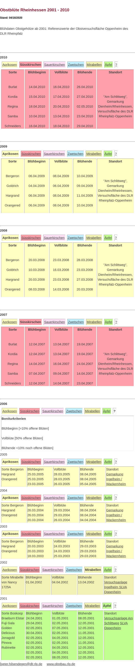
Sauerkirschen (54, 64)
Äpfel (108, 64)
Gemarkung (114, 474)
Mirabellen (94, 64)
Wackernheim (116, 484)
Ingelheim (111, 587)
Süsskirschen (31, 154)
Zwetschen (76, 64)
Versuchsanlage (115, 582)
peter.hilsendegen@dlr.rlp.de (21, 664)
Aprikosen (9, 64)
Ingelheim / (114, 479)
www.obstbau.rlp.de (61, 664)
